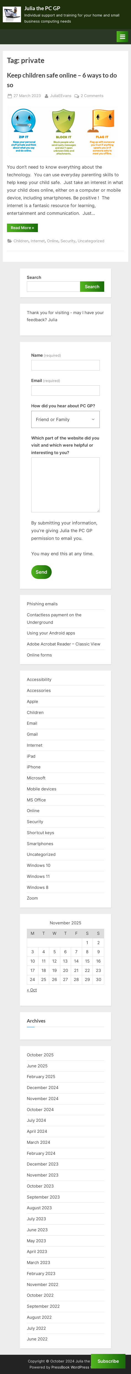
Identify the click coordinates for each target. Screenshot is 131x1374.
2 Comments (92, 96)
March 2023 (38, 1262)
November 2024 (43, 1098)
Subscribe (108, 1361)
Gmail (32, 734)
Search (34, 277)
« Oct (32, 990)
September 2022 (43, 1306)
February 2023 (41, 1273)
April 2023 (37, 1251)
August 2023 (39, 1207)
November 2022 (42, 1284)
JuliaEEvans (60, 95)
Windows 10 (38, 865)
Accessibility (39, 679)
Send (41, 572)
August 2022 (39, 1317)
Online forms (39, 655)
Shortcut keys (40, 832)
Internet (38, 241)
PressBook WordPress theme (76, 1367)
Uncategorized (91, 241)
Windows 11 (38, 876)
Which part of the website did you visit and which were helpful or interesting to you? (65, 445)
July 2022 (36, 1328)
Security (68, 241)
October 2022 (40, 1295)
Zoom (32, 898)
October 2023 (40, 1186)
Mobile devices (41, 789)
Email (45, 380)
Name (46, 355)
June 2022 (37, 1339)
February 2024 (41, 1153)
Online (52, 241)
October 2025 (40, 1054)
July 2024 (36, 1120)
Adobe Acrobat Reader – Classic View (63, 644)
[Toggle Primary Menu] (122, 36)
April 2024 (37, 1131)
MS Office (36, 800)
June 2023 (37, 1229)
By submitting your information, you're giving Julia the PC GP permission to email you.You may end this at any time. (64, 538)
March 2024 (38, 1142)
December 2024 (43, 1087)
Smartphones (40, 843)
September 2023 (43, 1197)
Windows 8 (37, 887)
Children (21, 241)
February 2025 (41, 1076)
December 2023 (43, 1164)
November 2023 (43, 1175)
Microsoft (36, 778)
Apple (32, 701)
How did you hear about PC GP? (63, 405)
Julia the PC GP (42, 8)
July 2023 (36, 1218)
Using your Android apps (51, 633)
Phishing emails (42, 603)
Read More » (24, 228)
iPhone (34, 767)
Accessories (39, 690)
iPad (31, 756)
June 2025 (37, 1065)
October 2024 (40, 1109)
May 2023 (36, 1240)
